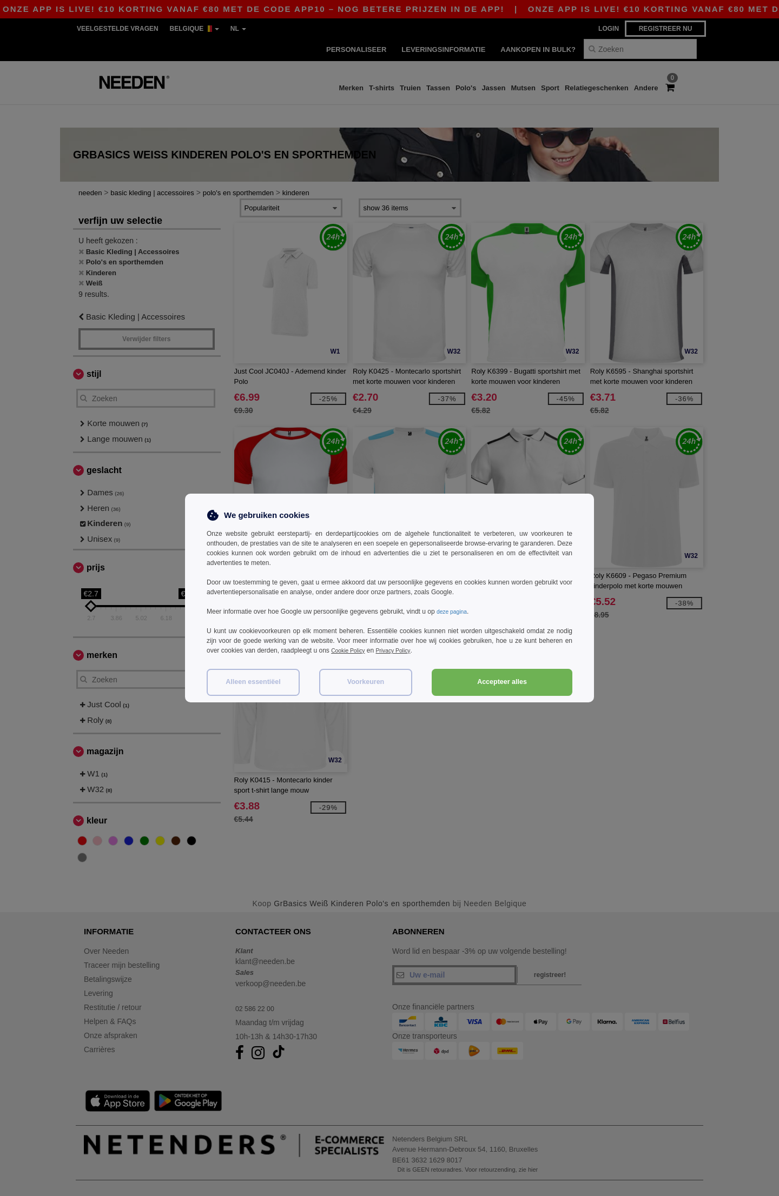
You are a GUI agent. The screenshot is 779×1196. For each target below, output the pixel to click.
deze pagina (454, 611)
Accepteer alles (502, 682)
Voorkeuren (366, 682)
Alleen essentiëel (253, 682)
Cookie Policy (351, 650)
